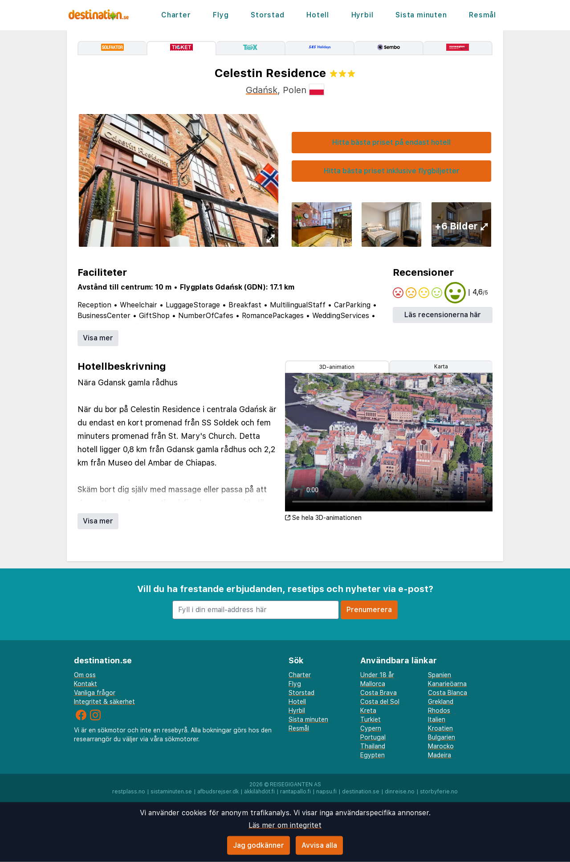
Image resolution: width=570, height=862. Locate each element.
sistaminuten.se (171, 791)
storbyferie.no (439, 791)
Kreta (368, 710)
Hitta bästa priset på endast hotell (391, 142)
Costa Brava (378, 692)
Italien (436, 719)
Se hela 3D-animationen (323, 517)
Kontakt (85, 683)
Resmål (482, 15)
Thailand (372, 746)
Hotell (317, 15)
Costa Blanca (447, 692)
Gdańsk (261, 90)
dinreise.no (400, 791)
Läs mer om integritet (285, 825)
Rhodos (439, 710)
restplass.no (128, 791)
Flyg (220, 15)
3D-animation (336, 367)
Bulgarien (441, 737)
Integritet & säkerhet (104, 701)
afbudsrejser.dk (218, 791)
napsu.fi (326, 791)
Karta (441, 367)
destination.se (360, 791)
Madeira (439, 755)
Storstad (267, 15)
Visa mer (98, 338)
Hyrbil (362, 15)
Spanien (439, 674)
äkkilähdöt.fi (259, 791)
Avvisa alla (319, 845)
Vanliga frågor (94, 692)
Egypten (372, 755)
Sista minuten (421, 15)
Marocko (441, 746)
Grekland (440, 701)
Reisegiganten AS (295, 784)
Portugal (373, 737)
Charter (176, 15)
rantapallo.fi (295, 791)
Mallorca (372, 683)
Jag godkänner (258, 845)
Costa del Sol (379, 701)
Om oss (85, 674)
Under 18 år (377, 674)
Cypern (370, 728)
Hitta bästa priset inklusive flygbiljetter (392, 171)
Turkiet (370, 719)
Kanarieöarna (447, 683)
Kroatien (440, 728)
